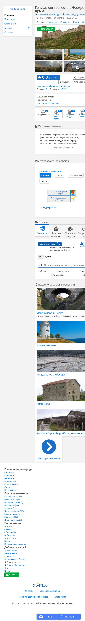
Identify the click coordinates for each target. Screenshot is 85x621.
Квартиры (11, 517)
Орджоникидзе (11, 484)
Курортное (9, 475)
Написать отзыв (47, 244)
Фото (6, 568)
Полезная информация (15, 544)
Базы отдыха (12, 499)
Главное (41, 22)
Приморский (10, 481)
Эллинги (10, 508)
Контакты (9, 19)
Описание (10, 23)
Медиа (17, 28)
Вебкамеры (9, 535)
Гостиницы (11, 505)
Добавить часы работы (48, 103)
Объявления (10, 532)
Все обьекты (13, 496)
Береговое (9, 478)
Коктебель (9, 472)
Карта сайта (60, 597)
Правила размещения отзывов (33, 597)
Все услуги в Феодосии (49, 449)
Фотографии (10, 538)
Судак (7, 487)
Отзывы (8, 32)
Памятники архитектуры (49, 14)
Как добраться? (49, 208)
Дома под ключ (13, 520)
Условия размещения (50, 591)
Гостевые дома (13, 502)
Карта (76, 22)
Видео (7, 541)
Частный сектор (14, 511)
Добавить (12, 575)
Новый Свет (10, 490)
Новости (8, 526)
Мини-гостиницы (14, 514)
